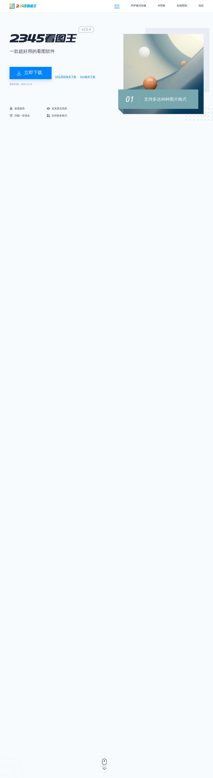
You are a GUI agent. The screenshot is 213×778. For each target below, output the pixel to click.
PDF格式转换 (138, 5)
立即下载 (29, 72)
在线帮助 (182, 5)
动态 (201, 5)
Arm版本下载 (87, 76)
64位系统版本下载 (65, 76)
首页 (117, 5)
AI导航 (161, 5)
